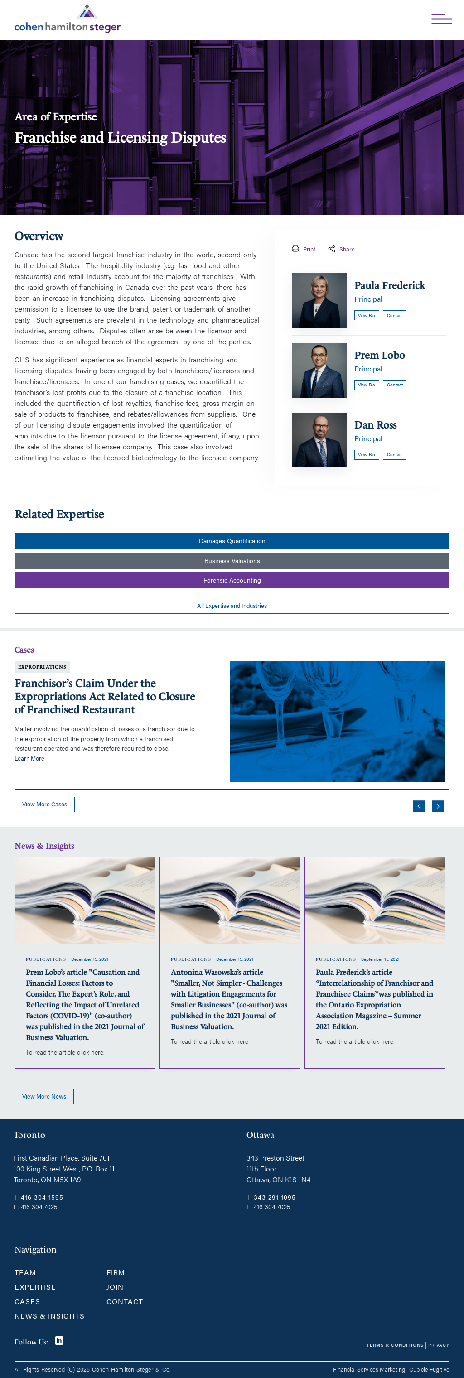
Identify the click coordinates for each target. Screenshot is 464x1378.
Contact (124, 1301)
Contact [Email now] (395, 315)
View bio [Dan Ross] (366, 454)
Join (115, 1287)
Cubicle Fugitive (429, 1369)
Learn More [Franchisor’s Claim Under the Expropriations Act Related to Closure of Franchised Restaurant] (29, 758)
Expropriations (42, 667)
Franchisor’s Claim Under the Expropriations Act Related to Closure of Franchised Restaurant (104, 696)
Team (25, 1272)
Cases (27, 1301)
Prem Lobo (379, 355)
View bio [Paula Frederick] (366, 315)
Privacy (439, 1344)
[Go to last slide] (419, 806)
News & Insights (49, 1316)
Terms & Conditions (395, 1344)
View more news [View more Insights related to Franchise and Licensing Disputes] (44, 1096)
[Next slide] (438, 806)
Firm (115, 1272)
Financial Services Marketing (369, 1369)
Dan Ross (375, 425)
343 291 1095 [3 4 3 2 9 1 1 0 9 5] (275, 1196)
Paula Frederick (389, 285)
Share (340, 249)
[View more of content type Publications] (46, 959)
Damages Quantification (232, 540)
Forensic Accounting (232, 580)
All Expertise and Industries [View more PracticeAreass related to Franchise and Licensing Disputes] (232, 606)
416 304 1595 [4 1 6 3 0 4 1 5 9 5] (42, 1196)
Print (302, 249)
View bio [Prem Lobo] (366, 384)
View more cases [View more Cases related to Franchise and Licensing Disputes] (44, 804)
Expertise (35, 1287)
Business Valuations (232, 560)
